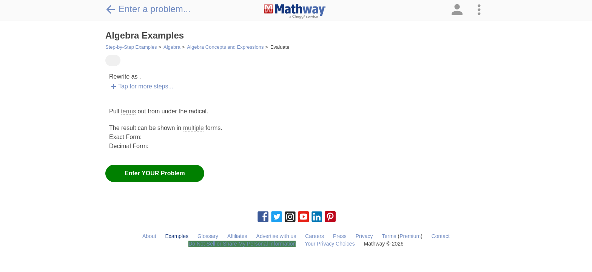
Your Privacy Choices (330, 244)
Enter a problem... (148, 9)
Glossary (207, 236)
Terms (389, 236)
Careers (314, 236)
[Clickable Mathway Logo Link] (295, 11)
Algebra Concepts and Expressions (225, 47)
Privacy (364, 236)
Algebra (171, 47)
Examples (176, 236)
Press (340, 236)
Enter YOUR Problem (155, 173)
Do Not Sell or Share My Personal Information (242, 244)
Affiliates (237, 236)
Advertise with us (276, 236)
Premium (410, 236)
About (149, 236)
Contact (441, 236)
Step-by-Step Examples (131, 47)
